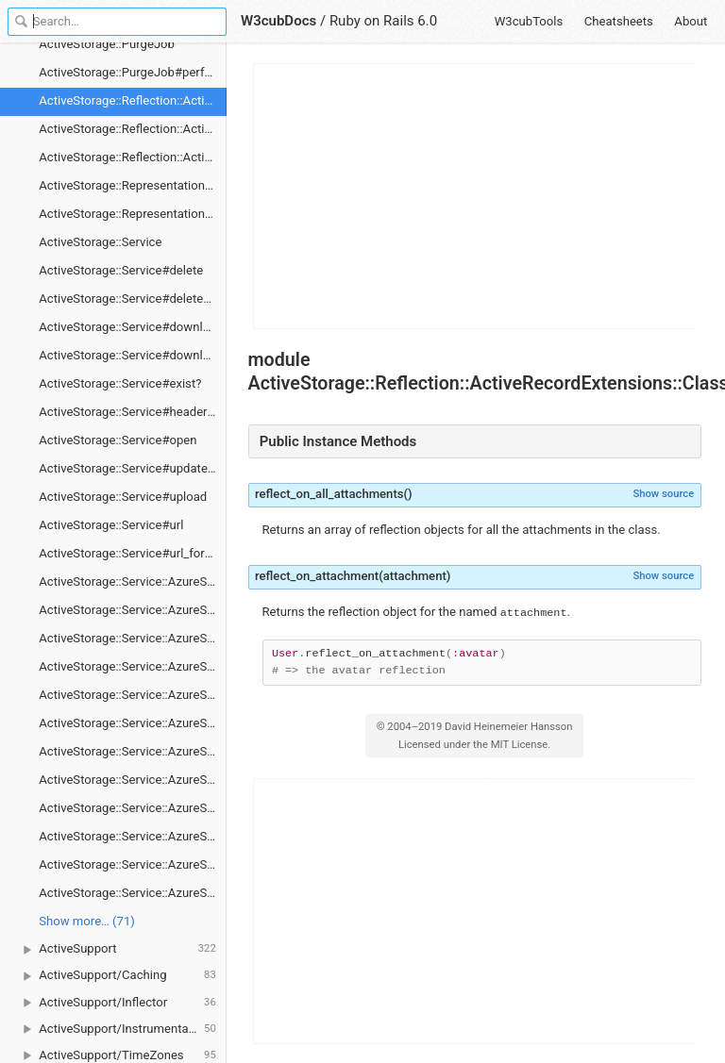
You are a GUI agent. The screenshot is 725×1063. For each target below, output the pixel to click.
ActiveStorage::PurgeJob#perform (133, 72)
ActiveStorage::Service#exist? (120, 383)
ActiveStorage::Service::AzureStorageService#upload (133, 893)
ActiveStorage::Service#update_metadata (133, 468)
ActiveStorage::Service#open (117, 440)
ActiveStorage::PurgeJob (107, 44)
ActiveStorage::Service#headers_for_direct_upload (133, 412)
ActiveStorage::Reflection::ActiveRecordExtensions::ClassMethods (133, 100)
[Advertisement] (476, 196)
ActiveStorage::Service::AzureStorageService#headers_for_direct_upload (133, 836)
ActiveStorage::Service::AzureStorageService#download (133, 751)
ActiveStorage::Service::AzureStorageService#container (133, 666)
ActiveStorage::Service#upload (123, 497)
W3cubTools (529, 21)
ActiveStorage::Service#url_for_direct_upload (133, 553)
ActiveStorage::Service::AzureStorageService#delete (133, 695)
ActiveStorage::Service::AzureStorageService (133, 581)
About (690, 21)
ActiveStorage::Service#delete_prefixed (133, 298)
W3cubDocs (278, 20)
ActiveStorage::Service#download (131, 327)
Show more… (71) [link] (87, 921)
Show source (663, 494)
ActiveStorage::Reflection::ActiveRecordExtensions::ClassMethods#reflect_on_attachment (133, 157)
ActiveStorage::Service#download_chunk (133, 355)
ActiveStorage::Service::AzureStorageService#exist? (133, 808)
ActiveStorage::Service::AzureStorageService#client (133, 638)
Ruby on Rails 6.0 (383, 20)
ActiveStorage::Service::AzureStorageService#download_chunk (133, 779)
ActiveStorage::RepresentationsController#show (133, 214)
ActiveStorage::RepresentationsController (133, 185)
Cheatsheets (618, 21)
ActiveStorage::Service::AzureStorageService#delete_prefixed (133, 723)
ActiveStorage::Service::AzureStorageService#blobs (133, 610)
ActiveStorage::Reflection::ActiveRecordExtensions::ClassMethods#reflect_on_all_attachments (133, 129)
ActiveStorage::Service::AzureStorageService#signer (133, 864)
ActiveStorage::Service (100, 242)
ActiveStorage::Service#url (111, 525)
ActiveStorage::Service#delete (121, 270)
